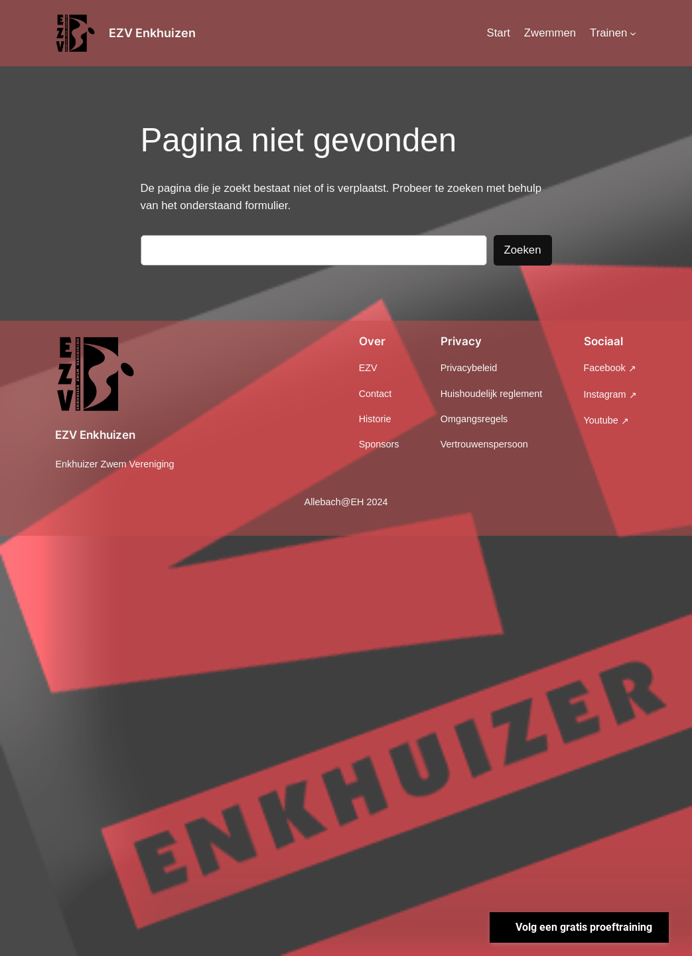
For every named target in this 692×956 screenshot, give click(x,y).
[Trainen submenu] (633, 33)
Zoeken (522, 250)
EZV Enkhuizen (152, 33)
